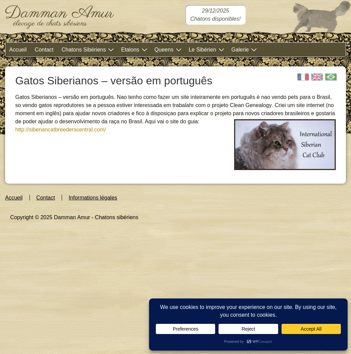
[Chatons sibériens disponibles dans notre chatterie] (215, 15)
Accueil (18, 50)
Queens (168, 49)
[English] (317, 77)
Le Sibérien (207, 49)
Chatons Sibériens (89, 49)
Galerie (245, 49)
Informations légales (93, 198)
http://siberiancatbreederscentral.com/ (60, 129)
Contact (44, 50)
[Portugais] (331, 77)
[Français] (303, 77)
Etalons (135, 49)
